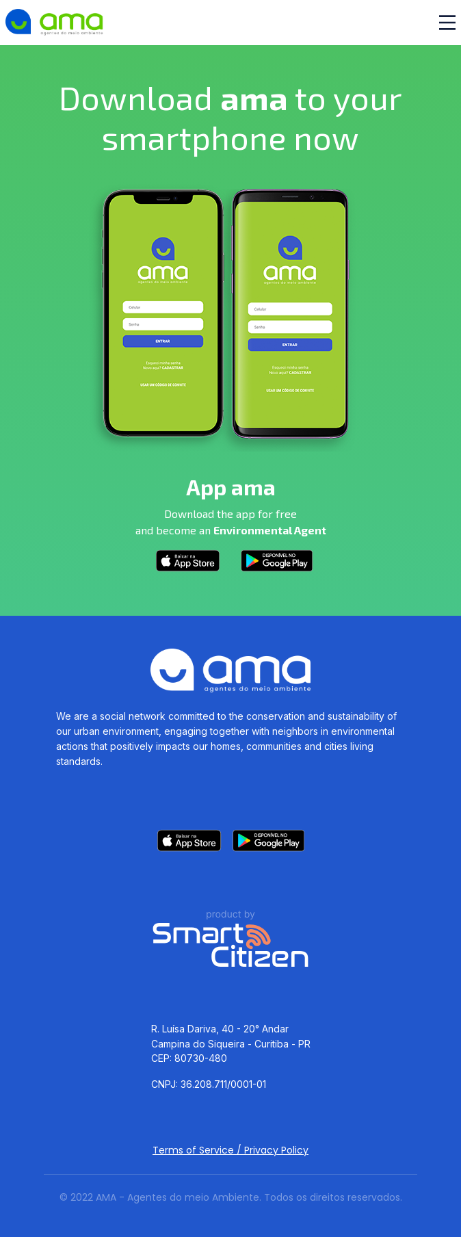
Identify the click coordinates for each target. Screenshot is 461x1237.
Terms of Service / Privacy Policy (230, 1150)
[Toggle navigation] (447, 22)
